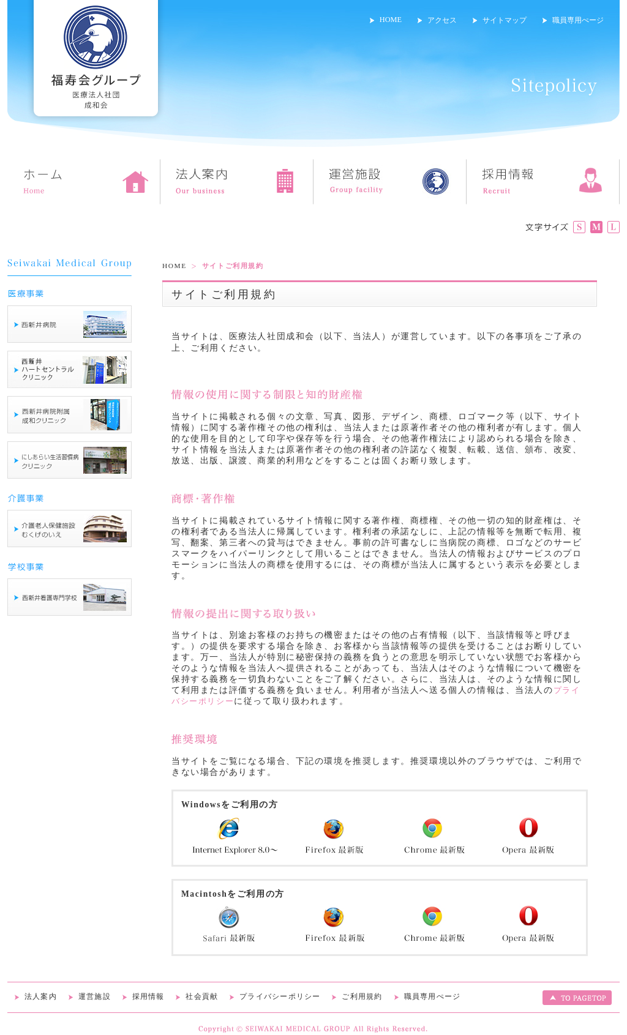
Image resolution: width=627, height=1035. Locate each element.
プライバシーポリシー (280, 996)
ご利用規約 (362, 996)
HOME (391, 19)
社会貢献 (202, 996)
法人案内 (40, 996)
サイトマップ (504, 20)
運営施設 (94, 996)
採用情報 (148, 996)
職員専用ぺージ (578, 20)
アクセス (442, 20)
